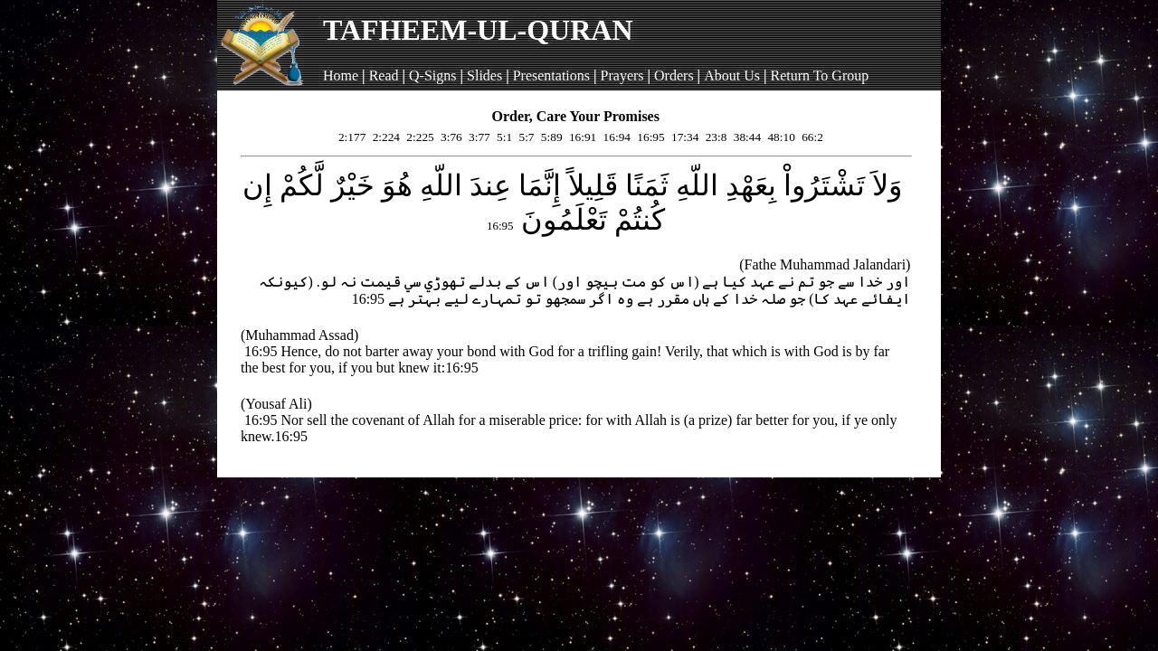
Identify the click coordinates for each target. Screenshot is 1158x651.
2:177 (351, 137)
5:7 (525, 137)
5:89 (550, 137)
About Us (732, 75)
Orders (674, 75)
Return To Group (819, 75)
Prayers (622, 75)
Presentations (551, 75)
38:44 (745, 137)
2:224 (384, 137)
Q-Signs (432, 75)
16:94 (615, 137)
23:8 (714, 137)
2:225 (418, 137)
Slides (484, 75)
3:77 (478, 137)
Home (340, 75)
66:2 (811, 137)
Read (384, 75)
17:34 (684, 137)
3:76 (450, 137)
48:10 (779, 137)
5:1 (503, 137)
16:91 (581, 137)
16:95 (649, 137)
